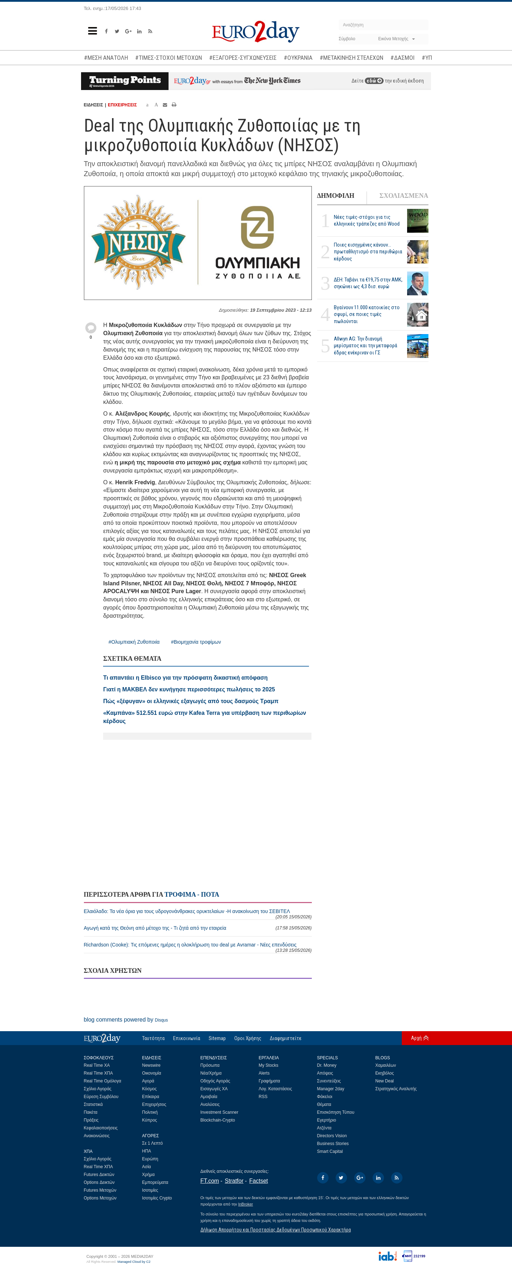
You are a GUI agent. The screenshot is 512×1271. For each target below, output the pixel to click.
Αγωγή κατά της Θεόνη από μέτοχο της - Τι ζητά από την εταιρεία (198, 928)
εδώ (374, 81)
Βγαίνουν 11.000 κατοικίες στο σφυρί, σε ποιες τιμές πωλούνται (367, 314)
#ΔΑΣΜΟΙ (402, 57)
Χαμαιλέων (385, 1065)
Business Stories (333, 1143)
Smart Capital (330, 1151)
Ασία (146, 1166)
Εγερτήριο (326, 1120)
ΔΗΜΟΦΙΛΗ (335, 195)
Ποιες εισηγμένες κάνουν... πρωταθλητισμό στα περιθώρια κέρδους (368, 252)
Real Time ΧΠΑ (98, 1073)
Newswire (151, 1065)
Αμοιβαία (209, 1096)
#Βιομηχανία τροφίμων (196, 642)
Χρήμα (148, 1174)
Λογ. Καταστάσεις (275, 1088)
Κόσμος (149, 1088)
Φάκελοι (324, 1096)
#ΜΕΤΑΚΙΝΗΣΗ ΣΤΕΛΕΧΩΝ (351, 57)
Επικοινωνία (186, 1038)
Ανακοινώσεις (97, 1135)
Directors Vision (332, 1135)
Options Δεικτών (99, 1182)
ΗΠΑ (146, 1151)
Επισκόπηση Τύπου (335, 1112)
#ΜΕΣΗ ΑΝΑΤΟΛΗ (106, 57)
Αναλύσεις (210, 1104)
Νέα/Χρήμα (211, 1073)
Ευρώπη (150, 1158)
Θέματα (324, 1104)
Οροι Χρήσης (247, 1038)
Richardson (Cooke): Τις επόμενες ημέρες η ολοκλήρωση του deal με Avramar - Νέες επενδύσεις (198, 947)
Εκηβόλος (384, 1073)
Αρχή (416, 1038)
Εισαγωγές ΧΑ (214, 1088)
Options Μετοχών (100, 1198)
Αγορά (148, 1080)
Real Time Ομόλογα (102, 1080)
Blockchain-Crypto (218, 1120)
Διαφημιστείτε (286, 1038)
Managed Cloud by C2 (133, 1262)
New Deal (384, 1080)
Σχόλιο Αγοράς (98, 1088)
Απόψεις (325, 1073)
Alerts (264, 1073)
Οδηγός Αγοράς (215, 1080)
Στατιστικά (93, 1104)
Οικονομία (151, 1073)
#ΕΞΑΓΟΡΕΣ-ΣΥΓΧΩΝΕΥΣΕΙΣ (243, 57)
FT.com (210, 1181)
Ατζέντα (324, 1127)
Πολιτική (150, 1112)
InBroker (245, 1204)
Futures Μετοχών (100, 1190)
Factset (258, 1181)
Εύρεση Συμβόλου (101, 1096)
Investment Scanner (220, 1112)
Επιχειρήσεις (154, 1104)
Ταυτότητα (153, 1038)
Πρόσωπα (210, 1065)
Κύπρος (149, 1120)
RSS (263, 1096)
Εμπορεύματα (155, 1182)
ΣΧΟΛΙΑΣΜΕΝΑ (403, 195)
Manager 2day (331, 1088)
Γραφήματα (269, 1080)
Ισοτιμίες (150, 1190)
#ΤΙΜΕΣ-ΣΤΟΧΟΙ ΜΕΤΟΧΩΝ (168, 57)
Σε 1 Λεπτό (152, 1143)
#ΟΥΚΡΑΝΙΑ (298, 57)
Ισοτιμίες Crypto (157, 1198)
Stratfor (234, 1181)
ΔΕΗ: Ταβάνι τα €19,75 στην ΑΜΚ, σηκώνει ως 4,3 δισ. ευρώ (368, 283)
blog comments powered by (126, 1020)
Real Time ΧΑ (97, 1065)
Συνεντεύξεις (329, 1080)
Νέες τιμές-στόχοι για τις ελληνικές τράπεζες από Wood (367, 220)
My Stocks (268, 1065)
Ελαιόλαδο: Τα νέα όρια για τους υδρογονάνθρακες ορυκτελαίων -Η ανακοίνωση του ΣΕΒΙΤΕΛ (198, 913)
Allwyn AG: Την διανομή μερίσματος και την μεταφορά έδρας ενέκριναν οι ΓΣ (365, 345)
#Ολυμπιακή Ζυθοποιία (134, 642)
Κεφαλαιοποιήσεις (101, 1127)
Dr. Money (327, 1065)
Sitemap (217, 1038)
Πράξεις (91, 1120)
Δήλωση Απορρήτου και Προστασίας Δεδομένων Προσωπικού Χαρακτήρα (276, 1230)
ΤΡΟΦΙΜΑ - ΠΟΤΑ (191, 894)
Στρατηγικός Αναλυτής (396, 1088)
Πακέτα (90, 1112)
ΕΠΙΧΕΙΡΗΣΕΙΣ (122, 104)
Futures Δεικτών (99, 1174)
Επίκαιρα (150, 1096)
